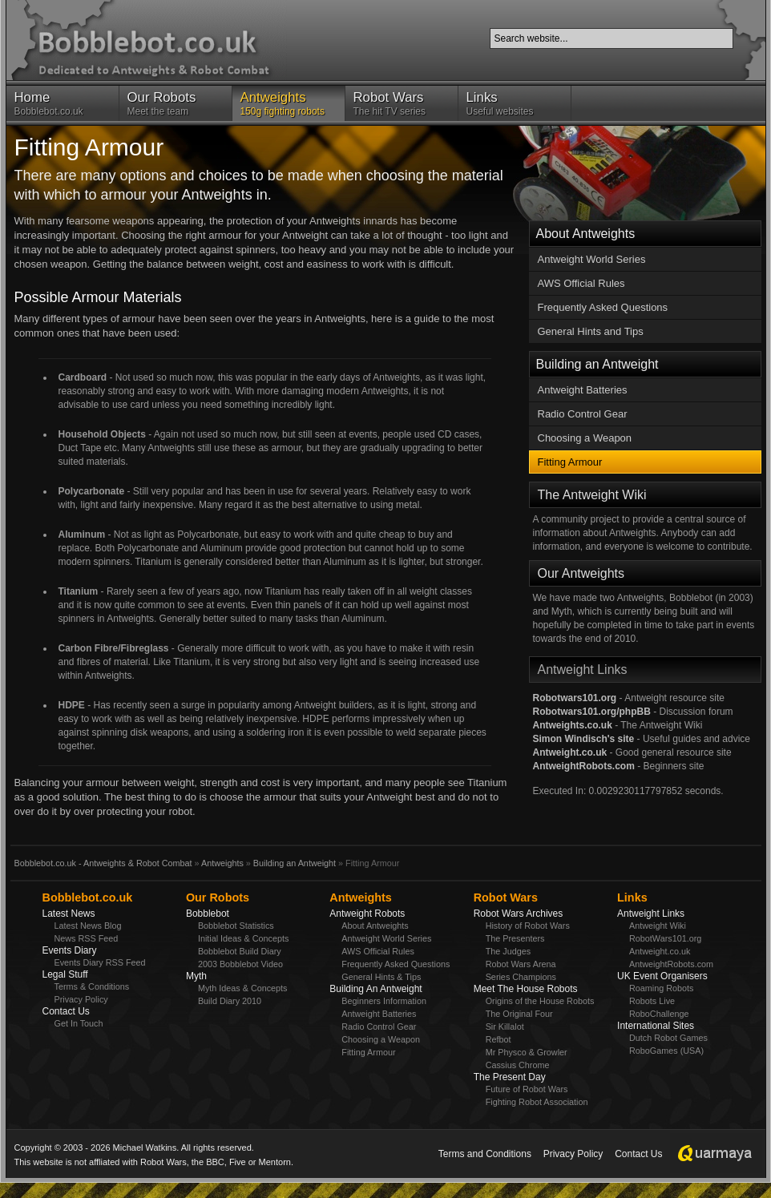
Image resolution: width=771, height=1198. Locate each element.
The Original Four (519, 1014)
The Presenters (515, 938)
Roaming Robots (661, 988)
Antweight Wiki (657, 925)
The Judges (508, 951)
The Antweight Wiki (592, 495)
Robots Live (652, 1001)
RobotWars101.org (665, 938)
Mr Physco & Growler (526, 1052)
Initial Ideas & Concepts (243, 938)
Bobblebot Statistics (236, 925)
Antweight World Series (592, 259)
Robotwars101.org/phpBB (592, 711)
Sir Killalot (505, 1026)
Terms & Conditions (92, 986)
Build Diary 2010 (229, 1001)
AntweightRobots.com (584, 766)
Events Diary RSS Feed (100, 962)
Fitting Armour (570, 462)
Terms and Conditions (484, 1154)
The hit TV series (401, 103)
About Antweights (586, 233)
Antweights (222, 863)
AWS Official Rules (581, 283)
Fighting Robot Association (537, 1102)
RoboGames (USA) (666, 1050)
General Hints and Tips (591, 331)
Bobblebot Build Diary (239, 951)
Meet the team (175, 103)
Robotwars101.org (575, 698)
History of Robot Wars (528, 925)
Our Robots (217, 897)
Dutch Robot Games (668, 1038)
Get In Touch (78, 1023)
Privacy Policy (81, 999)
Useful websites (514, 103)
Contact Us (638, 1154)
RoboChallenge (658, 1014)
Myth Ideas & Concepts (243, 988)
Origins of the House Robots (540, 1001)
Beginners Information (383, 1001)
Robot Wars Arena (521, 964)
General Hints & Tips (381, 977)
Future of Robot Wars (527, 1089)
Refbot (498, 1039)
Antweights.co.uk (572, 725)
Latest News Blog (88, 925)
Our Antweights (581, 573)
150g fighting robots (288, 103)
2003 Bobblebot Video (240, 964)
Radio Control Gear (583, 414)
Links (632, 897)
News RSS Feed (86, 938)
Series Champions (521, 977)
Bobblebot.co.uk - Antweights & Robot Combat (103, 863)
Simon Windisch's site (584, 738)
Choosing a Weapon (585, 438)
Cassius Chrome (518, 1065)
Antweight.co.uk (570, 752)
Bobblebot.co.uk (62, 103)
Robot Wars (506, 897)
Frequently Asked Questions (603, 307)
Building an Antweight (597, 364)
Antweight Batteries (583, 390)
